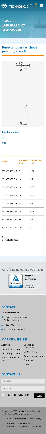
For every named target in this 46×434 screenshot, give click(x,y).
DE (36, 4)
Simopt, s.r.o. (26, 414)
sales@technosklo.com (14, 329)
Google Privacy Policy (17, 426)
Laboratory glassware (11, 349)
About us (5, 344)
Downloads (29, 360)
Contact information (33, 356)
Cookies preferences (16, 418)
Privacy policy (35, 418)
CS (36, 7)
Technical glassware (10, 353)
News (26, 364)
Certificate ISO (30, 351)
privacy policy (22, 394)
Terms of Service (37, 426)
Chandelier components (30, 346)
